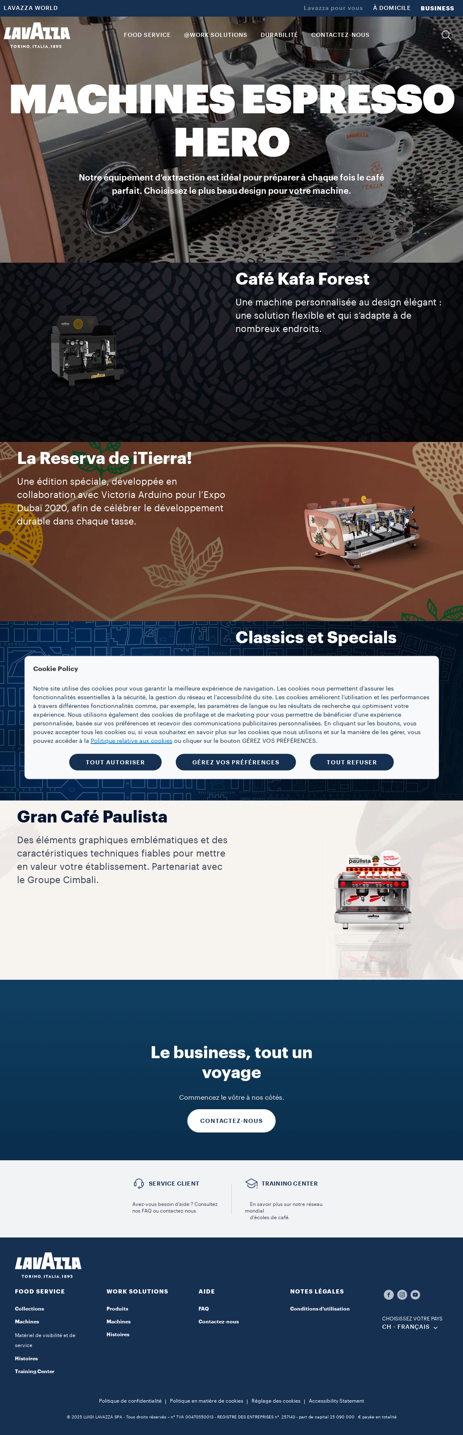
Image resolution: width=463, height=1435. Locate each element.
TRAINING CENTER (290, 1183)
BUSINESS (437, 8)
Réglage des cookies (276, 1400)
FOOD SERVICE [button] (147, 35)
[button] (446, 35)
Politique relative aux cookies (131, 741)
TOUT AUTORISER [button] (115, 762)
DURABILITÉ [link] (279, 35)
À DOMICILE (392, 8)
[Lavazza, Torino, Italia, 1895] (37, 35)
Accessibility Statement (336, 1400)
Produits (117, 1308)
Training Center (34, 1371)
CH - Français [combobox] (406, 1327)
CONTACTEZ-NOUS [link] (340, 35)
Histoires (26, 1358)
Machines (119, 1321)
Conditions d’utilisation (320, 1308)
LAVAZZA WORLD (31, 8)
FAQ (204, 1308)
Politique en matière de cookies (206, 1400)
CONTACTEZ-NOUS (231, 1121)
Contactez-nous (219, 1321)
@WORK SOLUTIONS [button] (215, 35)
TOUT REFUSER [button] (352, 762)
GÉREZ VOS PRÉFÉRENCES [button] (235, 762)
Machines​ (27, 1321)
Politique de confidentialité (130, 1400)
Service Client (174, 1183)
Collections (29, 1308)
